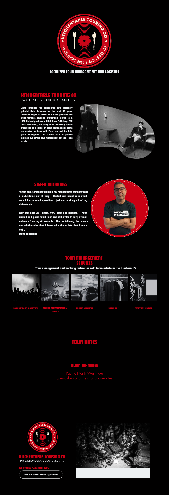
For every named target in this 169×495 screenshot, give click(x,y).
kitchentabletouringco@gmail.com (43, 474)
